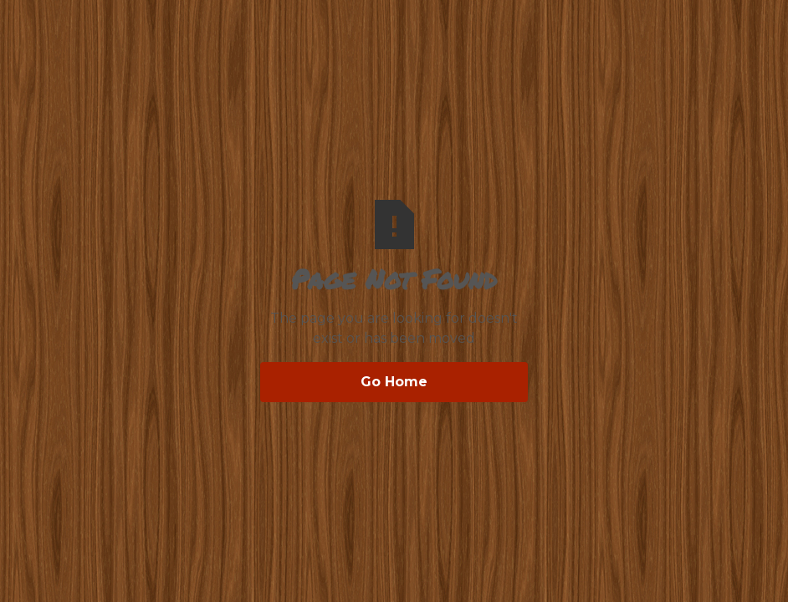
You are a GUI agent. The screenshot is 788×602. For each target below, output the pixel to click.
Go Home (394, 382)
